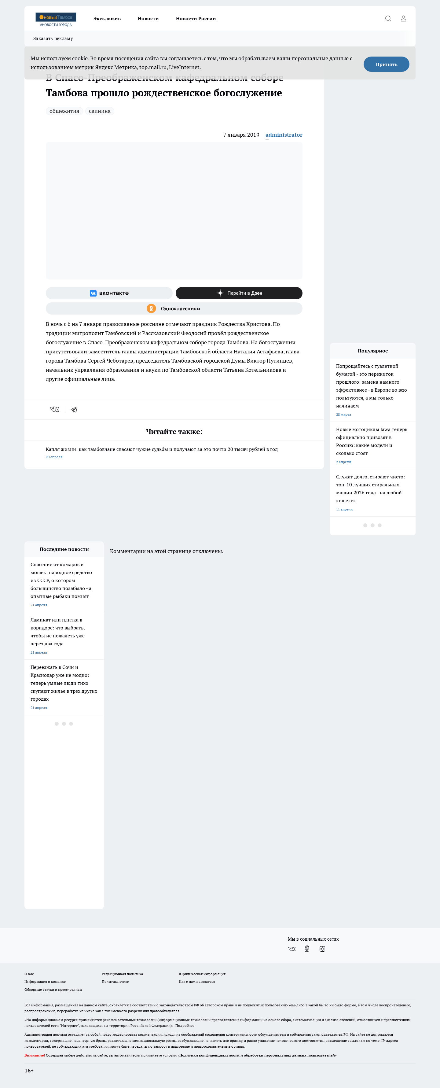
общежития (64, 110)
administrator (284, 134)
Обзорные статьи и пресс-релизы (53, 989)
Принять (387, 64)
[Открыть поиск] (388, 18)
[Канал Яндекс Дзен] (239, 293)
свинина (100, 110)
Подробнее (184, 1025)
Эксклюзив (107, 18)
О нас (29, 974)
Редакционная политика (122, 974)
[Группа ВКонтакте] (109, 293)
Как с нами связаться (197, 981)
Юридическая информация (202, 974)
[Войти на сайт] (403, 18)
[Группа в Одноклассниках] (174, 308)
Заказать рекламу (53, 38)
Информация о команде (45, 981)
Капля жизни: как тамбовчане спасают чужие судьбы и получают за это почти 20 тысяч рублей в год (174, 453)
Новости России (196, 18)
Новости (148, 18)
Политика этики (115, 981)
